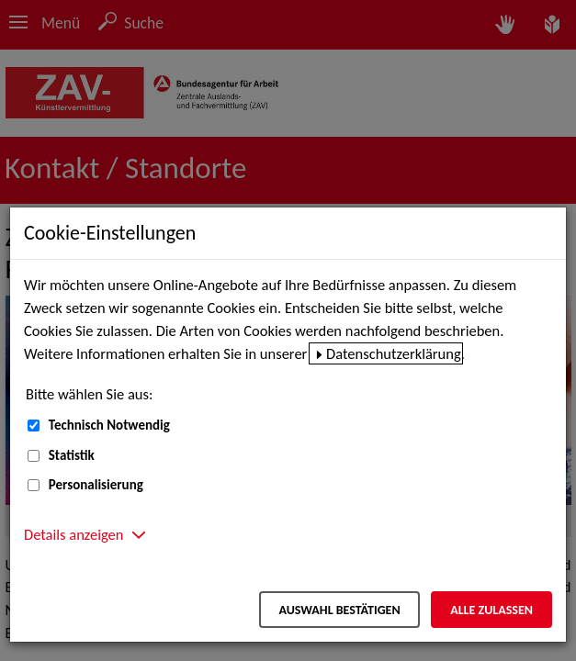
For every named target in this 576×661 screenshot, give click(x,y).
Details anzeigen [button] (73, 534)
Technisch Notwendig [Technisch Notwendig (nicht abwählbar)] (109, 425)
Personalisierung (96, 484)
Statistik (72, 455)
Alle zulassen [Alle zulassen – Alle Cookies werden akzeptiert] (491, 610)
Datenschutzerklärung (393, 353)
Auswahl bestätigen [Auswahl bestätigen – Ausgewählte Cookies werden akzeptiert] (339, 610)
